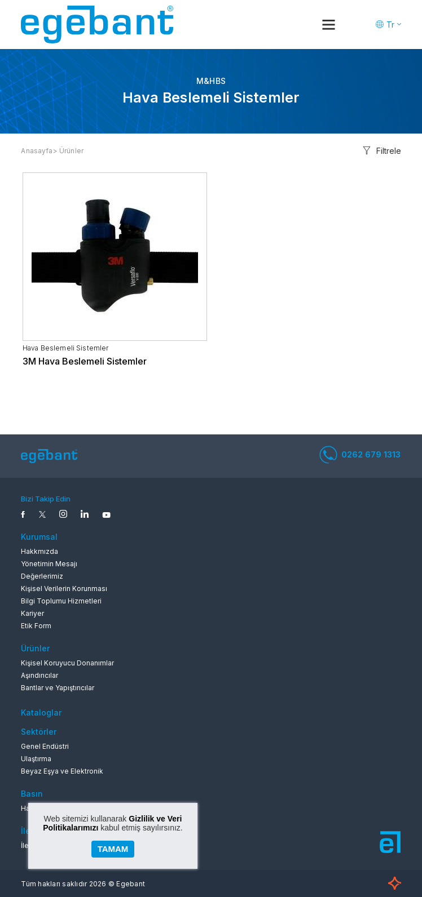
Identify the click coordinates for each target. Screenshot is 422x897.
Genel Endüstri (45, 746)
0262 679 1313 (360, 455)
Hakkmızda (39, 551)
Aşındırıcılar (39, 675)
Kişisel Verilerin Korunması (64, 588)
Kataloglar (41, 712)
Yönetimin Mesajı (49, 563)
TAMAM (113, 849)
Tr (390, 24)
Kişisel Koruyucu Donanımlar (67, 663)
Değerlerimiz (42, 576)
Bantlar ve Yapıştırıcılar (57, 687)
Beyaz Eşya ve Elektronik (62, 771)
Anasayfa (36, 150)
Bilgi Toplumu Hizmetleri (61, 601)
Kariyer (32, 613)
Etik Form (36, 625)
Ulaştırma (36, 758)
